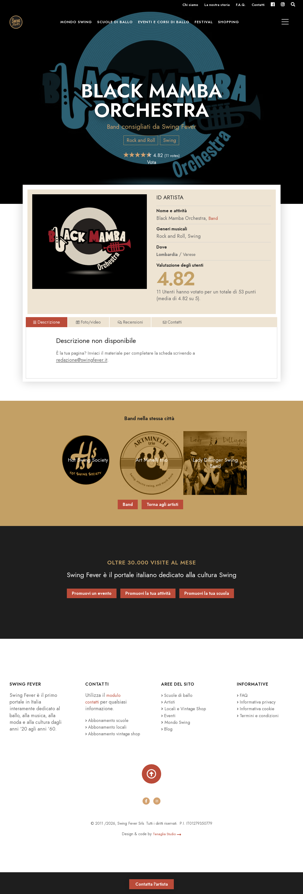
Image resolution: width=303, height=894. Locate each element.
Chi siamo (190, 5)
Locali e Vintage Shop (188, 720)
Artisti (169, 713)
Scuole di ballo (118, 24)
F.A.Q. (240, 5)
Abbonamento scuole (109, 732)
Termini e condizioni (260, 727)
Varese (192, 254)
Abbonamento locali (107, 738)
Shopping (231, 24)
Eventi (169, 727)
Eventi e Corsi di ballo (166, 24)
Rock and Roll (140, 140)
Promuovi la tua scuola (206, 605)
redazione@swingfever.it (81, 369)
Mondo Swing (79, 24)
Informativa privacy (258, 713)
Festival (207, 24)
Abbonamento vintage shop (109, 749)
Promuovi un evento (92, 605)
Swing (169, 140)
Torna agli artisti (162, 516)
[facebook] (146, 822)
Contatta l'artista (151, 882)
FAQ (243, 707)
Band (113, 126)
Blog (167, 740)
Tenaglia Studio (167, 855)
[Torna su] (151, 794)
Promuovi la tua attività (147, 605)
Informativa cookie (257, 720)
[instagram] (157, 822)
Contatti (258, 5)
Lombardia (168, 254)
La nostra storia (217, 5)
